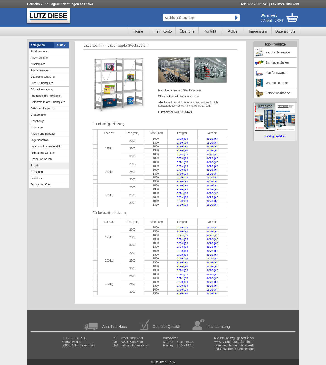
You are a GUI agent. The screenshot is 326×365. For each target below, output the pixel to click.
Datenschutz (285, 31)
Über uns (187, 31)
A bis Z (61, 45)
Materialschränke (277, 83)
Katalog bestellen (275, 136)
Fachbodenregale (277, 52)
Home (138, 31)
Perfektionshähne (277, 93)
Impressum (258, 31)
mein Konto (162, 31)
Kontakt (210, 31)
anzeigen (182, 138)
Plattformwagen (276, 72)
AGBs (232, 31)
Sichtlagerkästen (277, 62)
